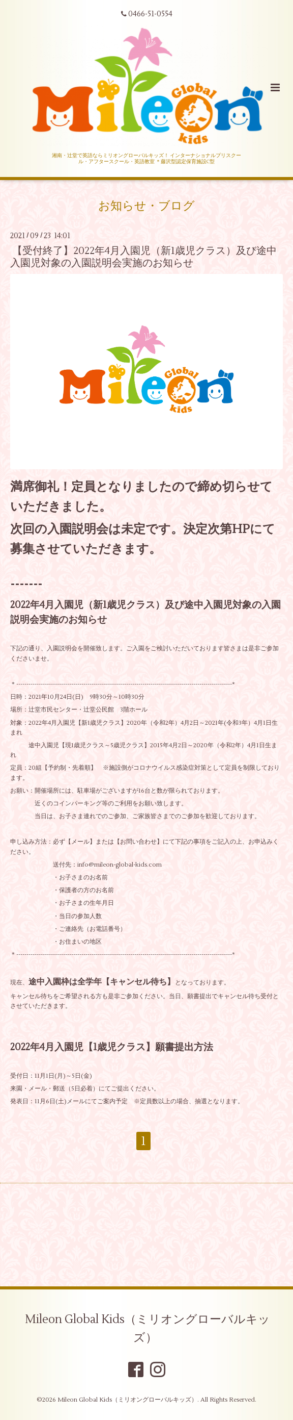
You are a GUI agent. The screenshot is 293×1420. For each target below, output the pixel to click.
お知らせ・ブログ (146, 206)
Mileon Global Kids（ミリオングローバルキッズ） (147, 1328)
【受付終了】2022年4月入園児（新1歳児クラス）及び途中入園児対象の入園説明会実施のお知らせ (143, 256)
